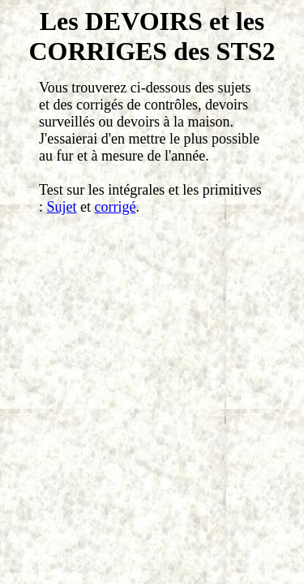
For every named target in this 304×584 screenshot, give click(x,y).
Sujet (62, 207)
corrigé (115, 207)
